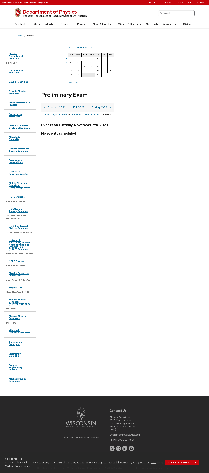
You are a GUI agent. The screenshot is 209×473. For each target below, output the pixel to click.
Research (66, 24)
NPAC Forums (16, 261)
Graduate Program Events (18, 172)
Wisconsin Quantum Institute (19, 331)
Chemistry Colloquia (15, 354)
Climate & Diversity (129, 24)
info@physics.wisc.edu (128, 434)
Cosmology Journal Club (16, 161)
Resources (170, 24)
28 (140, 74)
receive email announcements (86, 68)
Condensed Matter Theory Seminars (19, 149)
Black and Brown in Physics (19, 103)
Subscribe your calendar (56, 68)
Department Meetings (16, 71)
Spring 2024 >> (101, 62)
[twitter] (112, 448)
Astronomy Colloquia (15, 343)
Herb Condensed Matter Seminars (18, 227)
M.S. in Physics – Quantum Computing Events (19, 185)
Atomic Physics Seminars (17, 92)
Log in (200, 2)
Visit (190, 2)
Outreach (152, 24)
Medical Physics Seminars (17, 379)
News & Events (103, 24)
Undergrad (45, 24)
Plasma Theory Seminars (17, 317)
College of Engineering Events (15, 367)
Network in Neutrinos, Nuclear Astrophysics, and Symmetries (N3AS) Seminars (19, 245)
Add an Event (130, 82)
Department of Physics (50, 11)
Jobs (180, 2)
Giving (187, 24)
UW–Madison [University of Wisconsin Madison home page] (21, 2)
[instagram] (118, 448)
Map (113, 429)
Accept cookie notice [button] (182, 462)
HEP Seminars (17, 196)
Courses (167, 2)
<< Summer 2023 (55, 62)
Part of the (81, 437)
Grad (22, 24)
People (82, 24)
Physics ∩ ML (16, 287)
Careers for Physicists (15, 115)
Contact (153, 2)
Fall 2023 (78, 62)
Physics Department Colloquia (16, 56)
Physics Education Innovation (19, 274)
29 (147, 74)
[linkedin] (125, 448)
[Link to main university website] (80, 428)
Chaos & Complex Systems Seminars (19, 126)
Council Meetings (18, 81)
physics (44, 2)
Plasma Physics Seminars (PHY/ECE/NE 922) (19, 302)
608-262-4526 (126, 439)
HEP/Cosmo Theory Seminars (18, 210)
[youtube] (131, 448)
